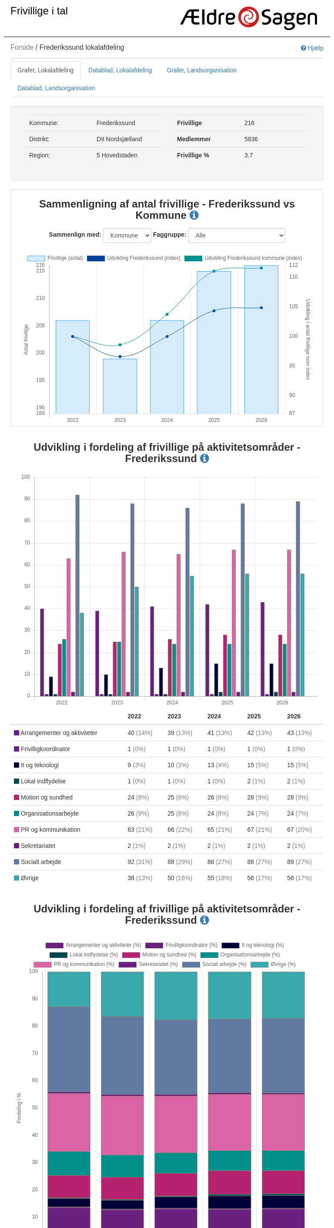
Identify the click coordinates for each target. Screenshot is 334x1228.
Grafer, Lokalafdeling (45, 70)
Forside (21, 47)
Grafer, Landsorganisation (202, 70)
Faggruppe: (170, 234)
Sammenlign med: (75, 234)
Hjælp (312, 47)
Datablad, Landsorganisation (56, 88)
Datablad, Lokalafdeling (120, 70)
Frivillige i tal (39, 11)
